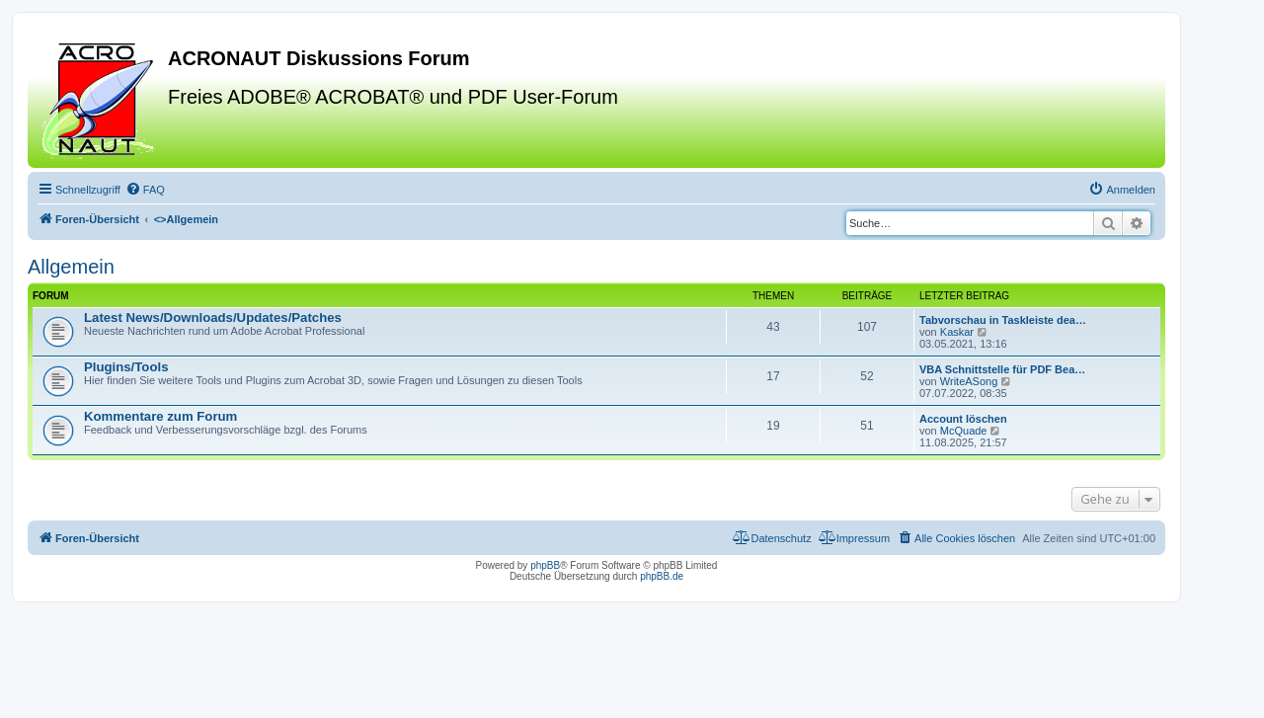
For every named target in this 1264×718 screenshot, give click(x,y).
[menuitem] (145, 189)
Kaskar (957, 332)
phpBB (545, 565)
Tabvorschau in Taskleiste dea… (1002, 320)
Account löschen (963, 419)
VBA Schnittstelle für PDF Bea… (1002, 369)
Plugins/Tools (126, 366)
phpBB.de (661, 576)
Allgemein (71, 267)
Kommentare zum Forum (160, 416)
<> (186, 219)
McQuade (964, 431)
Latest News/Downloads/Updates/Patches (213, 317)
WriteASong (969, 381)
